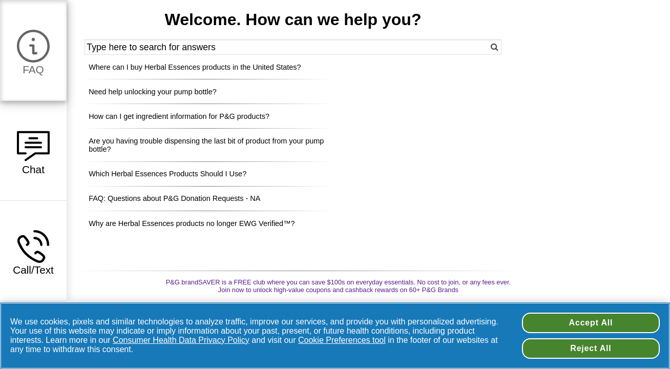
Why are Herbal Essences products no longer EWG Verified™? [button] (192, 223)
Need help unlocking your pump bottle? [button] (153, 92)
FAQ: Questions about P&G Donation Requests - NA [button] (174, 198)
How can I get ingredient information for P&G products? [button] (179, 116)
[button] (33, 50)
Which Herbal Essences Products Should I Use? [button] (167, 174)
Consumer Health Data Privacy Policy (181, 340)
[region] (335, 335)
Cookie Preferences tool (342, 340)
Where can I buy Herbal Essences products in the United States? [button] (195, 67)
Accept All (591, 322)
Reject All (590, 348)
